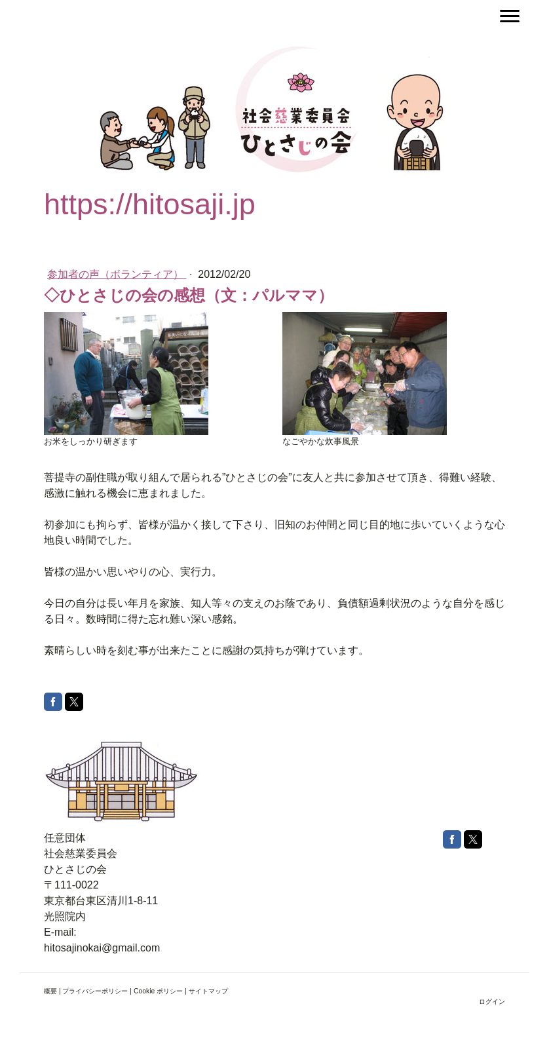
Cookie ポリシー (158, 991)
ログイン (492, 1001)
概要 (50, 991)
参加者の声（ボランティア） (116, 274)
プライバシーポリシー (95, 991)
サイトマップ (208, 991)
